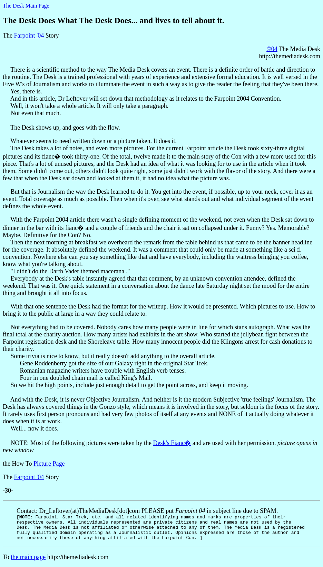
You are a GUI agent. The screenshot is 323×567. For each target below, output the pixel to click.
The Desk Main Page (26, 6)
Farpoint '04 (29, 35)
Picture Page (49, 463)
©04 (271, 48)
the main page (28, 557)
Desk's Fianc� (172, 442)
